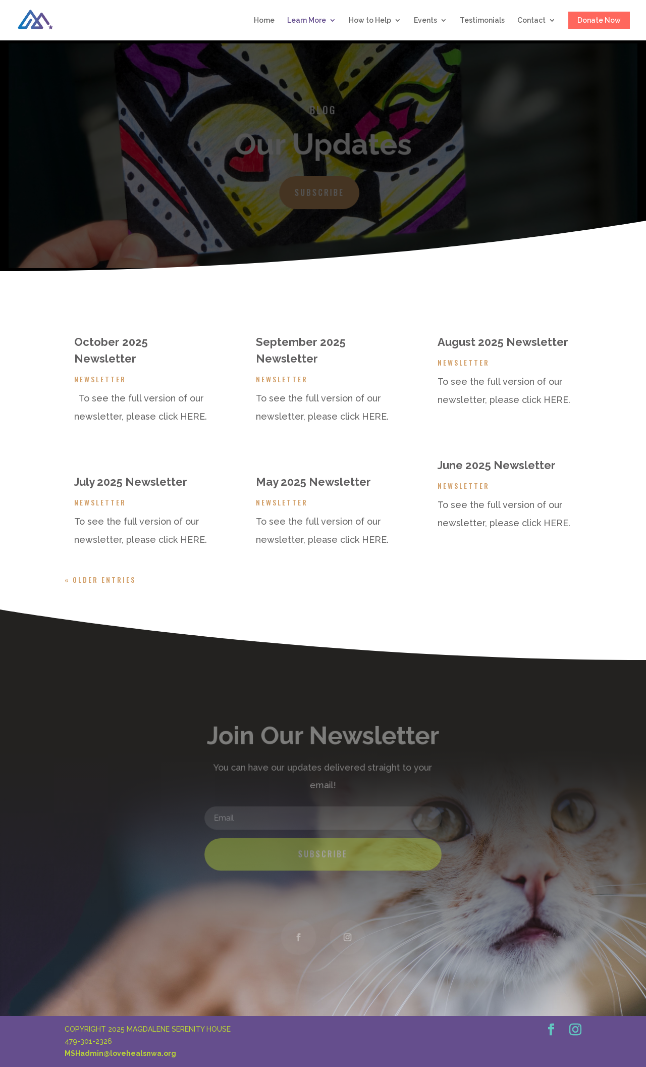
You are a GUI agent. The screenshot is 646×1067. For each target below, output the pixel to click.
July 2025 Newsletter (130, 481)
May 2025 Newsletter (313, 481)
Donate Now (599, 20)
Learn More (306, 20)
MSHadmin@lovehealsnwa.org (120, 1053)
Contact (531, 20)
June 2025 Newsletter (497, 465)
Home (264, 20)
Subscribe (319, 192)
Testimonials (482, 20)
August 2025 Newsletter (503, 341)
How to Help (370, 20)
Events (425, 20)
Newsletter (100, 379)
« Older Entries (100, 579)
